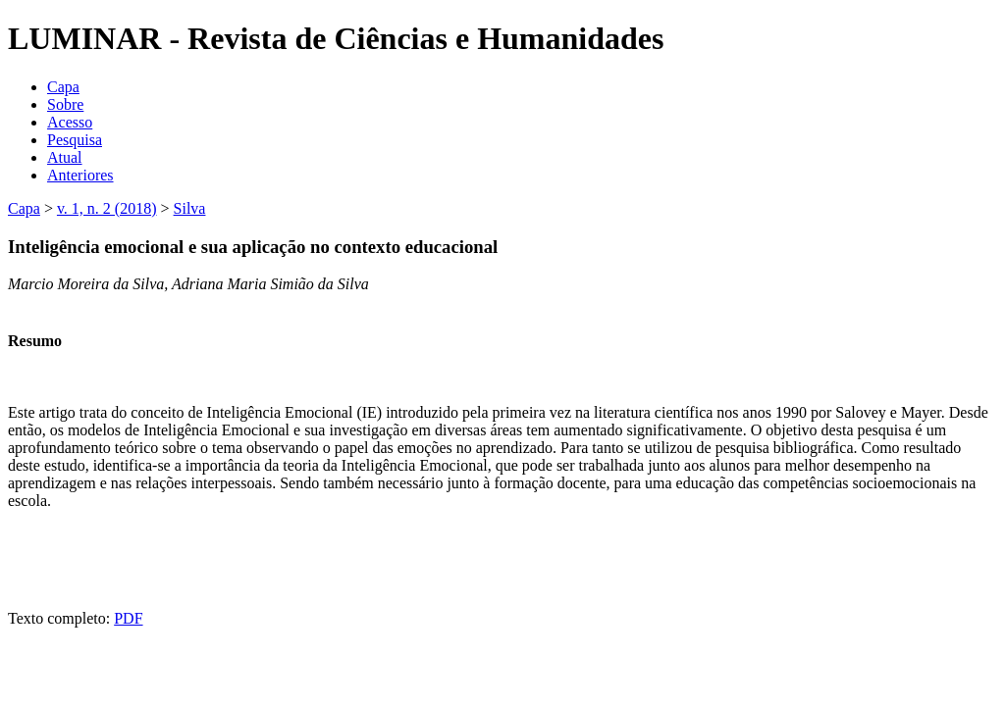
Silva (190, 208)
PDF (128, 618)
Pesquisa (74, 139)
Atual (64, 157)
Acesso (69, 122)
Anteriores (80, 175)
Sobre (65, 104)
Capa (63, 86)
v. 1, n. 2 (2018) (107, 208)
